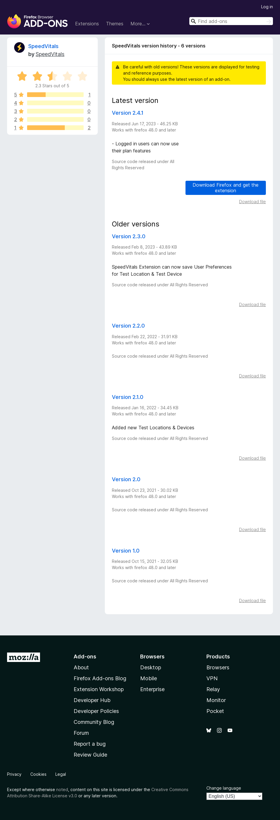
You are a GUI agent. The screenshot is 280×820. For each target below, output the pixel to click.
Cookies (38, 774)
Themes (114, 24)
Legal (60, 774)
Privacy (14, 774)
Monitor (216, 700)
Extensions (87, 24)
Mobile (148, 678)
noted (62, 789)
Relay (213, 689)
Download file (252, 201)
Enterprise (152, 689)
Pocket (215, 711)
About (81, 667)
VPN (212, 678)
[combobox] (231, 21)
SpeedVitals (43, 46)
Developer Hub (92, 700)
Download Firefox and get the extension (226, 187)
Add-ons (85, 656)
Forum (81, 733)
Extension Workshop (99, 689)
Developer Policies (96, 711)
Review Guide (90, 755)
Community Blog (94, 722)
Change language (223, 788)
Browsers (217, 667)
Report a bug (90, 744)
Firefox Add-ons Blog (100, 678)
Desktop (150, 667)
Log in (267, 6)
